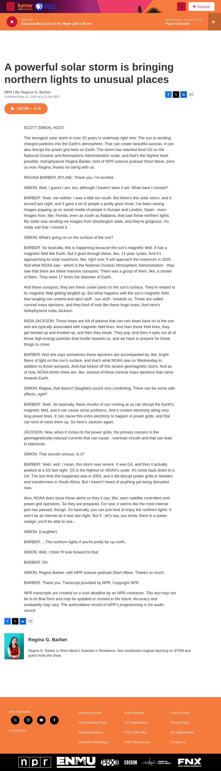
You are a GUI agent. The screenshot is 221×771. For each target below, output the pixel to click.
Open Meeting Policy (92, 722)
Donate (203, 6)
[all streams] (214, 21)
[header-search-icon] (181, 6)
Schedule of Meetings (93, 742)
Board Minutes (134, 713)
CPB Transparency (137, 742)
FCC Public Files (135, 732)
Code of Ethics (180, 713)
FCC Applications (136, 722)
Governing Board (89, 713)
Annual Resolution (90, 732)
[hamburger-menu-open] (11, 6)
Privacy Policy (179, 722)
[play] (11, 21)
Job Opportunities (182, 732)
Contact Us (177, 742)
